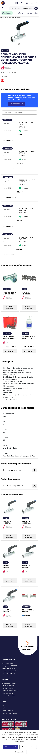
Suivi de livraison (7, 688)
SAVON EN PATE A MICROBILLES (28, 337)
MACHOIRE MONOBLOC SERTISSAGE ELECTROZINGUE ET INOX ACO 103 (28, 293)
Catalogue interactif (9, 693)
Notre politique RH (8, 673)
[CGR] (3, 3)
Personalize (20, 752)
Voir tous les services (9, 696)
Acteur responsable (8, 668)
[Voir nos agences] (27, 3)
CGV (3, 708)
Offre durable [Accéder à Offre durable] (6, 13)
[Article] (19, 113)
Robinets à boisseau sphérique (11, 17)
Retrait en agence (8, 685)
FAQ (3, 705)
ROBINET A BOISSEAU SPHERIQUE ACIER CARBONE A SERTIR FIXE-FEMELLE (29, 567)
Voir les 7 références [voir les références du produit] (11, 536)
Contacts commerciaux (10, 691)
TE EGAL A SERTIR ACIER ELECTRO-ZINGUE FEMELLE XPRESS (9, 293)
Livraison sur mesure (9, 683)
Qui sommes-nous (8, 663)
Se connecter (17, 104)
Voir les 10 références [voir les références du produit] (11, 307)
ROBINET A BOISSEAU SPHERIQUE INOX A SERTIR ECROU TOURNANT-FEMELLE (10, 567)
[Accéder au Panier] (37, 3)
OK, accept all (10, 747)
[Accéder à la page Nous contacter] (32, 3)
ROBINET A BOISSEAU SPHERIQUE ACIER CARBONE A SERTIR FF (10, 611)
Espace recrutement (9, 671)
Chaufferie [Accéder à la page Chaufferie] (19, 13)
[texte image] (10, 278)
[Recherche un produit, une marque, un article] (22, 8)
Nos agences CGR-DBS (9, 666)
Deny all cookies (28, 747)
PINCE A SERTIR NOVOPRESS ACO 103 (9, 337)
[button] (22, 3)
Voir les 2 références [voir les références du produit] (30, 625)
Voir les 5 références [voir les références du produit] (30, 307)
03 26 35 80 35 (28, 649)
